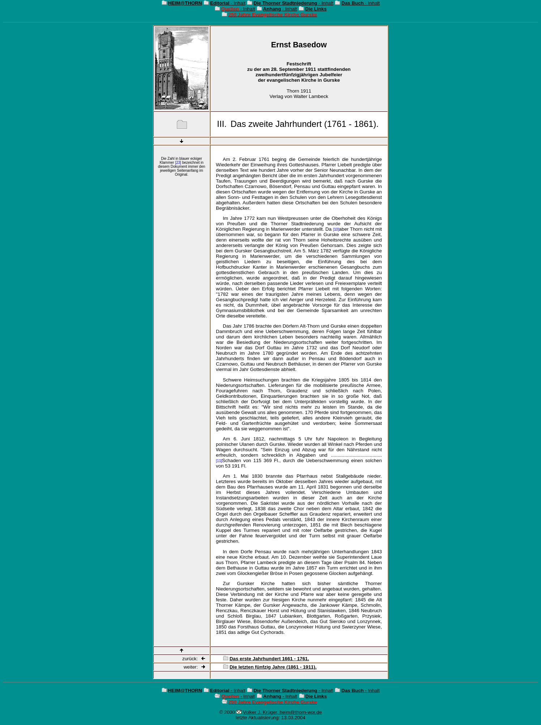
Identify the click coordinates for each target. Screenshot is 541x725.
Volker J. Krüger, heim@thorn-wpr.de (282, 712)
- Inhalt (228, 3)
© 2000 (227, 712)
